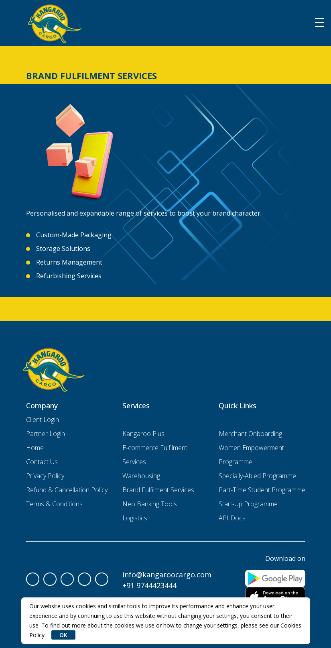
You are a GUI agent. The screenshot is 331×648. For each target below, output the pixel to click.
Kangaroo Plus (143, 433)
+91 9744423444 (149, 585)
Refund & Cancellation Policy (67, 489)
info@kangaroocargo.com (166, 574)
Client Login (42, 419)
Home (35, 447)
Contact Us (42, 461)
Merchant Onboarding (250, 433)
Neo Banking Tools (149, 503)
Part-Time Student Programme (262, 489)
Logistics (134, 518)
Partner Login (45, 433)
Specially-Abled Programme (257, 475)
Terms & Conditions (54, 503)
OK (63, 635)
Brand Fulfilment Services (158, 489)
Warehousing (141, 475)
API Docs (232, 518)
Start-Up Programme (248, 503)
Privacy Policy (45, 475)
